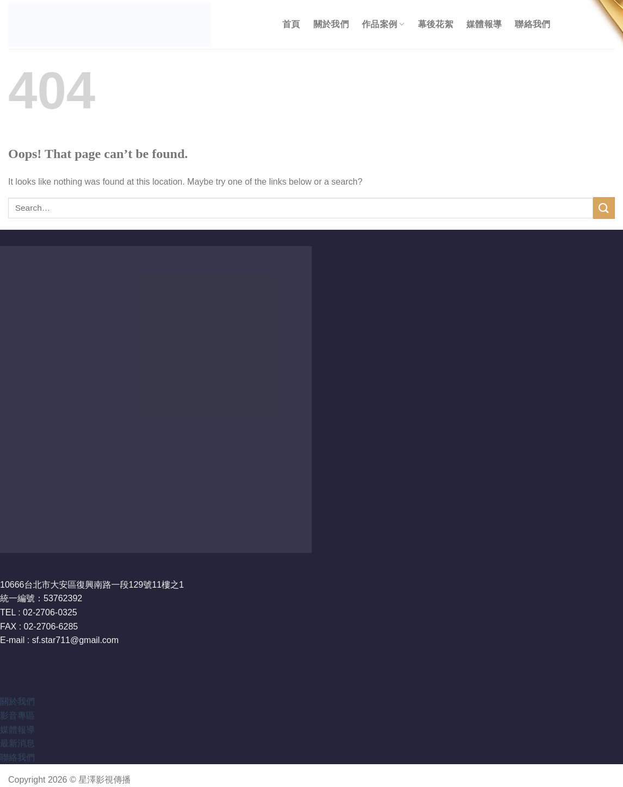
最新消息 (17, 743)
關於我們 (331, 24)
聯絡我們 (532, 24)
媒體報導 (484, 24)
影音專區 (17, 715)
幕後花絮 (435, 24)
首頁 (291, 24)
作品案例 (383, 24)
